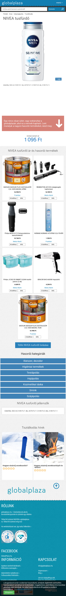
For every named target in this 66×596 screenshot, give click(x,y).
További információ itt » (23, 589)
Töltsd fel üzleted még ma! (12, 522)
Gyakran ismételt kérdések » (11, 566)
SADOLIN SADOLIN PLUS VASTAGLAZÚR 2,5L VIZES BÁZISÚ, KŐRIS (17, 188)
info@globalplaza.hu (45, 566)
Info (21, 198)
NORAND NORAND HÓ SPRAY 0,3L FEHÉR (48, 233)
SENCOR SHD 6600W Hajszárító (49, 279)
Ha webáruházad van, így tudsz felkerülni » (16, 526)
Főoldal (5, 14)
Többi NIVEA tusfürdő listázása (33, 345)
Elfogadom (9, 592)
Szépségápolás (18, 14)
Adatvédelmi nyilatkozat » (10, 573)
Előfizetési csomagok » (9, 568)
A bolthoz (13, 198)
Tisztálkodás (29, 14)
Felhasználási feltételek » (10, 575)
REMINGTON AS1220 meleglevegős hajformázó (49, 188)
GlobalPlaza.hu (6, 556)
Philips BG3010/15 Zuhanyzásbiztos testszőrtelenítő (17, 234)
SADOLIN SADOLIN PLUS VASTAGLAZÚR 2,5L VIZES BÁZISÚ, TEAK (33, 327)
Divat (10, 14)
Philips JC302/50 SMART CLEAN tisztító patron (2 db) (17, 281)
